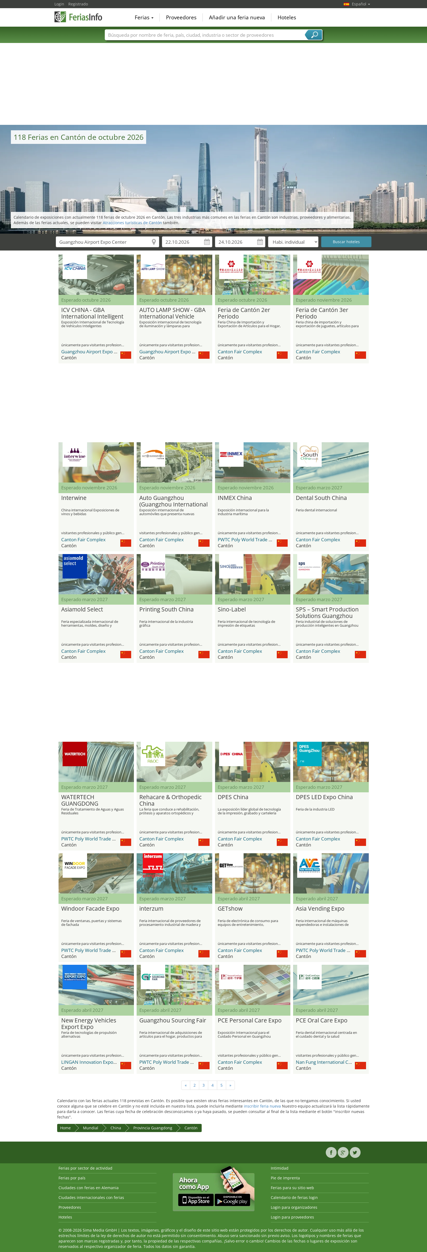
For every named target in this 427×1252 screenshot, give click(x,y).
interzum (151, 908)
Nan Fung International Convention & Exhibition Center (353, 1062)
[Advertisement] (213, 84)
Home (65, 1127)
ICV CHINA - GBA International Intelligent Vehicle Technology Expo (94, 313)
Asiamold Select (82, 609)
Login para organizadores (294, 1207)
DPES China (233, 797)
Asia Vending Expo (320, 908)
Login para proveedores (292, 1217)
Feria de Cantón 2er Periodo (244, 313)
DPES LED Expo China (324, 797)
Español (361, 4)
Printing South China (166, 609)
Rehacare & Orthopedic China (170, 800)
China (115, 1127)
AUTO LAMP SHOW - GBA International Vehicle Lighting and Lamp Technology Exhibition (172, 313)
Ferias (144, 17)
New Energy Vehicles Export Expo (88, 1024)
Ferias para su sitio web (292, 1187)
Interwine (74, 498)
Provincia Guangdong (152, 1127)
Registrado (78, 4)
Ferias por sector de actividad (85, 1168)
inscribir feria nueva (262, 1106)
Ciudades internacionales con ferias (91, 1197)
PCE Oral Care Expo (322, 1020)
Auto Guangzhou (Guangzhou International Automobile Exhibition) (173, 501)
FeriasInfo (81, 16)
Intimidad (279, 1168)
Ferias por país (72, 1177)
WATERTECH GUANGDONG (79, 800)
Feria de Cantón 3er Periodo (322, 313)
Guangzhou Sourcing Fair (172, 1020)
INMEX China (235, 498)
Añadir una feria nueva (237, 17)
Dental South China (321, 498)
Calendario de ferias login (294, 1197)
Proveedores (181, 17)
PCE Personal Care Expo (250, 1020)
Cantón (191, 1127)
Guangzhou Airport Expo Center (94, 351)
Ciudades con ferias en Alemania (89, 1187)
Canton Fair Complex (240, 351)
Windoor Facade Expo (90, 908)
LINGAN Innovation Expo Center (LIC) (100, 1062)
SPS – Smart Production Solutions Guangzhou (327, 613)
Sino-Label (232, 609)
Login (59, 4)
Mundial (90, 1127)
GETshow (230, 908)
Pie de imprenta (285, 1177)
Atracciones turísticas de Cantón (132, 222)
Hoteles (287, 17)
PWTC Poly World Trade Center (250, 539)
